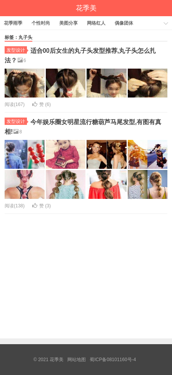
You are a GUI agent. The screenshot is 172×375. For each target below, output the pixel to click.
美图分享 (68, 23)
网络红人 (96, 23)
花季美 (86, 8)
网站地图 (76, 359)
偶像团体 (124, 23)
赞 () (41, 104)
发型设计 (17, 50)
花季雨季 (13, 23)
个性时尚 (41, 23)
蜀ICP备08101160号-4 (113, 359)
